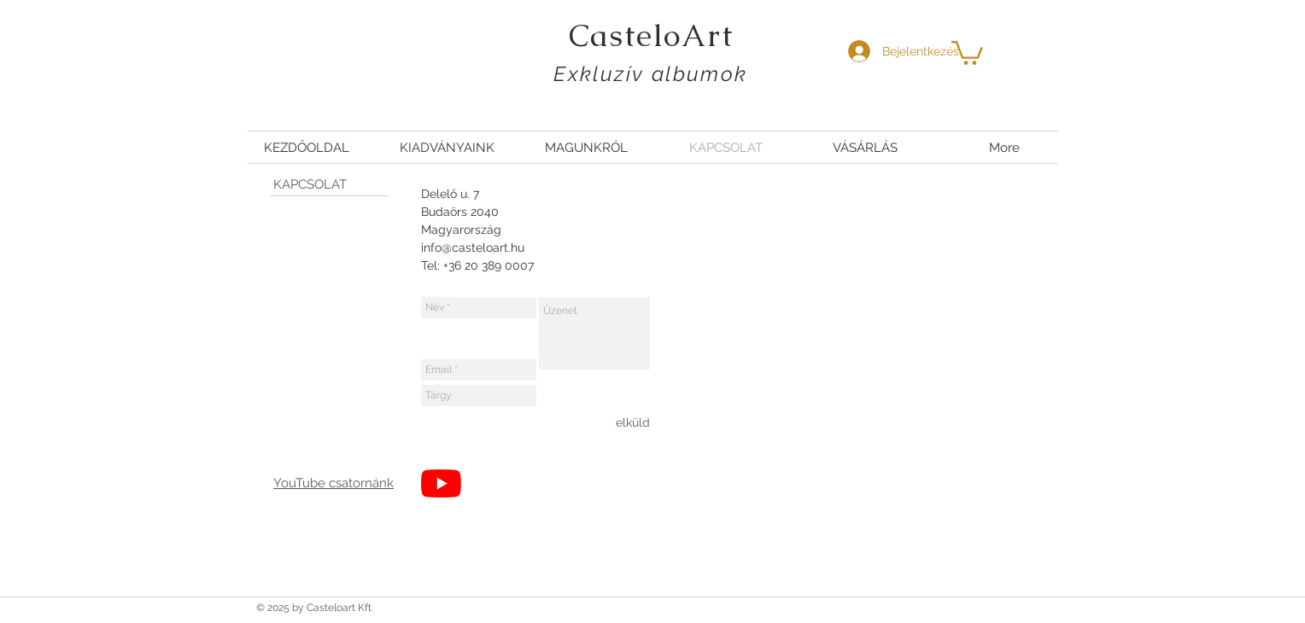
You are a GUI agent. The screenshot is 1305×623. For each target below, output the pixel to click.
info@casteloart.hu (472, 247)
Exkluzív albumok (650, 73)
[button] (967, 51)
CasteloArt (651, 35)
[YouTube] (441, 483)
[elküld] (633, 422)
